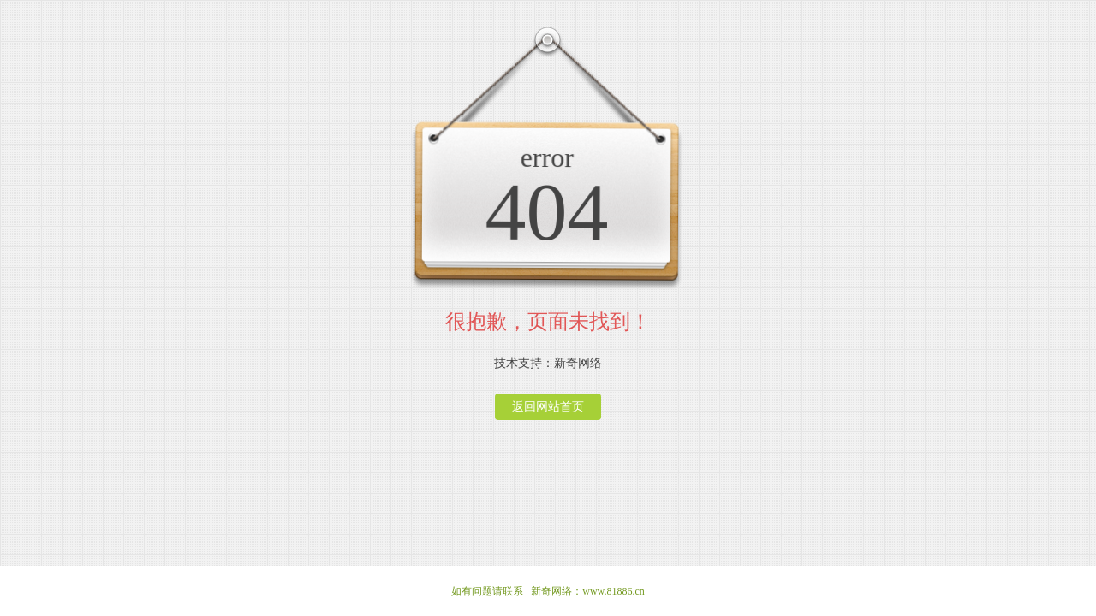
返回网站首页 (548, 406)
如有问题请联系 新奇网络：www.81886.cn (548, 591)
